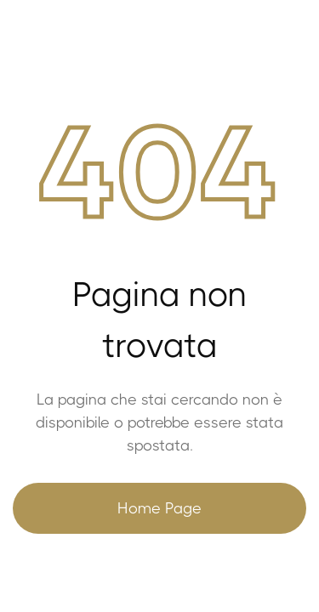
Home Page (159, 508)
